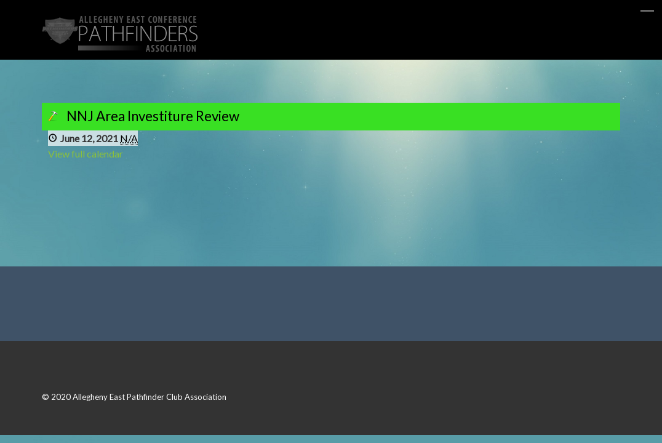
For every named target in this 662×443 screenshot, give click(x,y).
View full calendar (85, 153)
